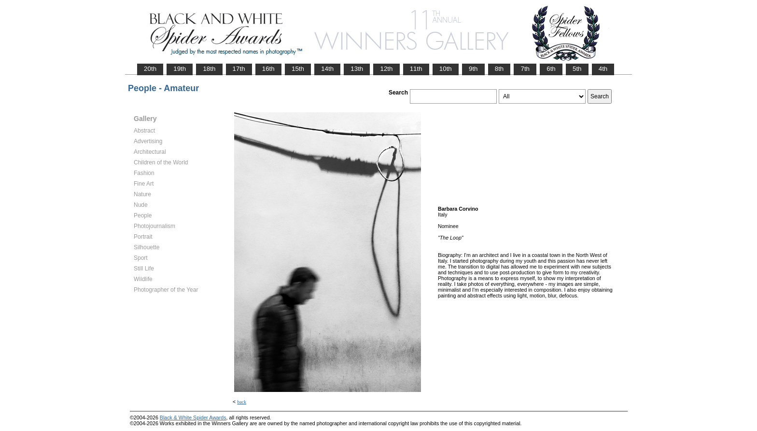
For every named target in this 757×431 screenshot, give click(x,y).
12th (386, 68)
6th (551, 68)
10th (445, 68)
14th (327, 68)
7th (525, 68)
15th (297, 68)
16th (268, 68)
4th (603, 68)
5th (577, 68)
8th (499, 68)
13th (356, 68)
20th (150, 68)
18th (209, 68)
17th (239, 68)
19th (179, 68)
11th (416, 68)
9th (473, 68)
